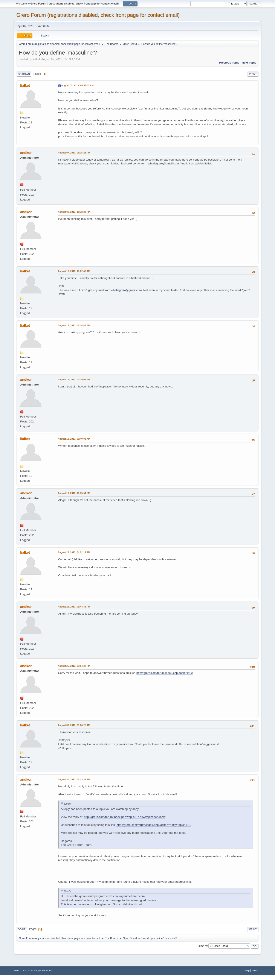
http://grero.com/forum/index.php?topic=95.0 (164, 672)
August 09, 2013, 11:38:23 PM (74, 212)
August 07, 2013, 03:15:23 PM (74, 152)
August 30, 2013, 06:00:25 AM (74, 725)
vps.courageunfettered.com (127, 896)
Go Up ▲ (256, 970)
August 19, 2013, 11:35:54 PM (74, 493)
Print (253, 74)
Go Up (22, 929)
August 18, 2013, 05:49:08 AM (74, 438)
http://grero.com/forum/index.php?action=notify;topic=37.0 (153, 824)
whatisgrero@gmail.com (126, 290)
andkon (26, 153)
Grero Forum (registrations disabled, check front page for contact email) (98, 15)
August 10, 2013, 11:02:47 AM (74, 271)
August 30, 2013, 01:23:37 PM (74, 779)
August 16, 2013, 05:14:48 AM (74, 325)
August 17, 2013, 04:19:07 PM (74, 379)
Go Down (24, 74)
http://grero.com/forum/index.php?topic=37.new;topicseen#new (124, 817)
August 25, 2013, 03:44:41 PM (74, 606)
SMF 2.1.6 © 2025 (23, 970)
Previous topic (229, 62)
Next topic (249, 62)
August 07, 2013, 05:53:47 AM (77, 85)
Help (247, 970)
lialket (25, 85)
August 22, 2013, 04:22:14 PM (74, 552)
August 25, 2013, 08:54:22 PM (74, 666)
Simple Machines (43, 970)
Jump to (202, 946)
